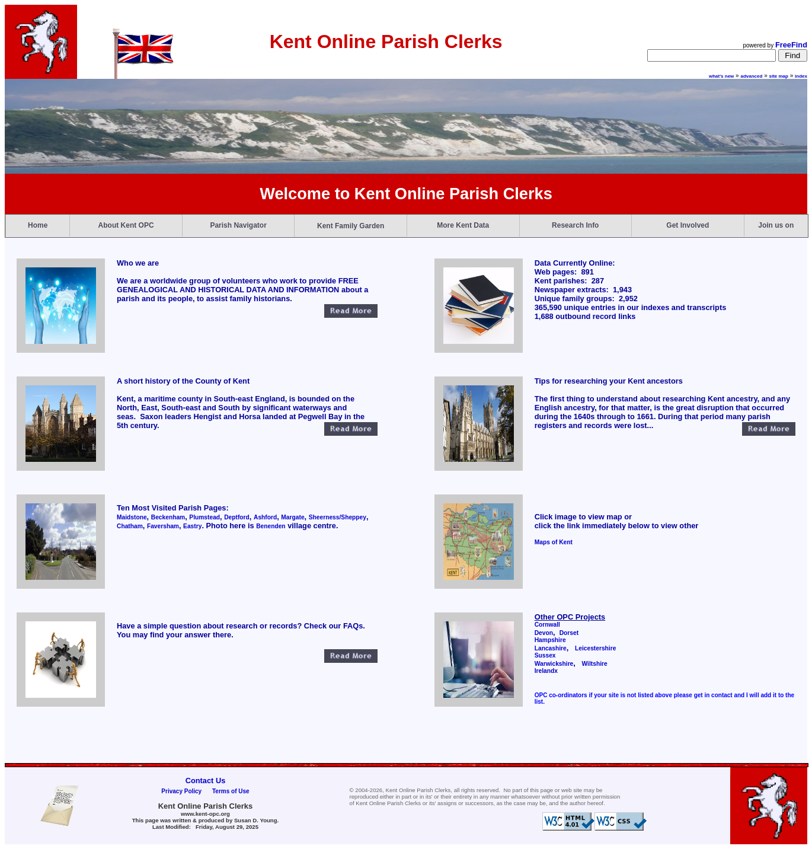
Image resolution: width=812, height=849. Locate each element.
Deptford (237, 517)
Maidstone (132, 517)
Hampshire (550, 640)
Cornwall (547, 624)
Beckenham (168, 517)
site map (778, 76)
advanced (751, 76)
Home (37, 225)
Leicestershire (595, 648)
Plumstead (204, 517)
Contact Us (206, 780)
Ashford (265, 517)
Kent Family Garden (350, 226)
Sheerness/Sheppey (337, 517)
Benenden (270, 526)
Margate (292, 517)
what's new (721, 76)
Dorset (569, 633)
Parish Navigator (238, 225)
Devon (544, 633)
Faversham (163, 526)
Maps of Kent (554, 542)
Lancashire (551, 648)
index (801, 76)
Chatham (130, 526)
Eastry (192, 526)
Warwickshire (554, 663)
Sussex (545, 655)
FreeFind (791, 44)
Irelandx (546, 671)
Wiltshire (595, 663)
